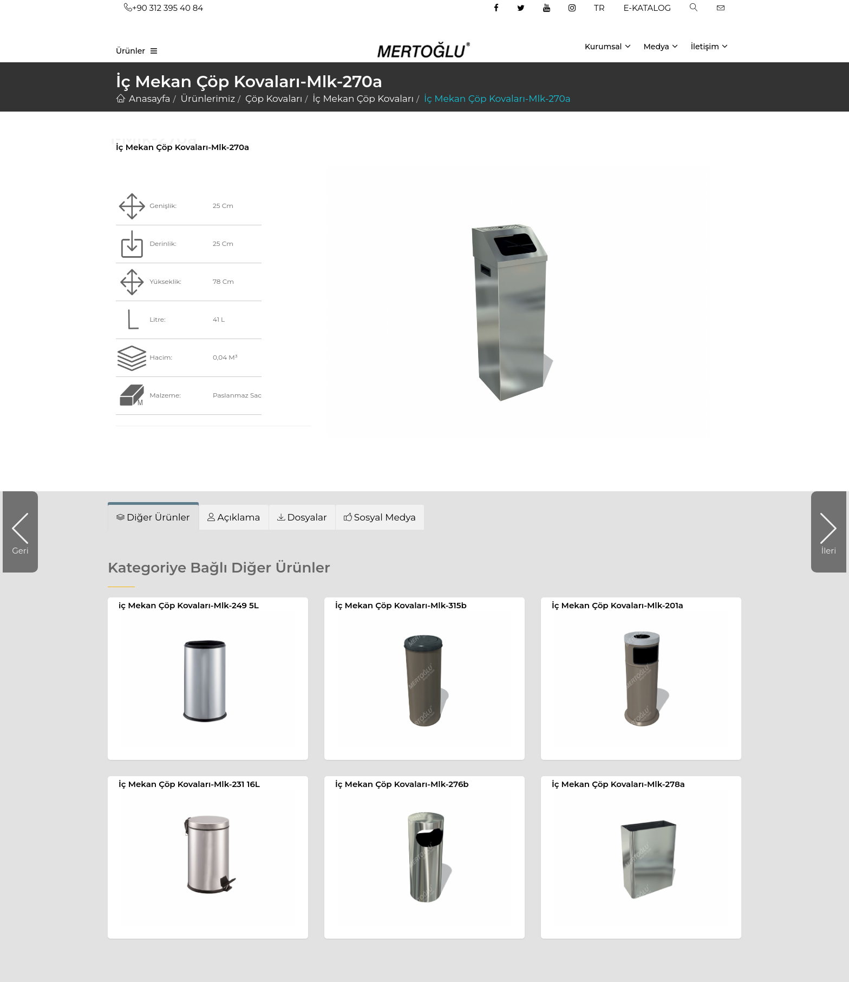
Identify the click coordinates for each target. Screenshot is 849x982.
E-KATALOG (647, 8)
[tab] (153, 517)
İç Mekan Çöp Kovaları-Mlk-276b (402, 784)
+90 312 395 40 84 (163, 8)
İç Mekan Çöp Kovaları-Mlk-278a (618, 784)
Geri (25, 532)
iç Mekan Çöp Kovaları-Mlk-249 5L (189, 605)
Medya (660, 46)
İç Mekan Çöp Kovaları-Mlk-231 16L (189, 784)
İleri (823, 532)
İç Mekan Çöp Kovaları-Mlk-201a (617, 605)
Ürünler (130, 51)
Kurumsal (608, 46)
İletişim (709, 46)
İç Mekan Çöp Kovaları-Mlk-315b (401, 605)
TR (599, 8)
